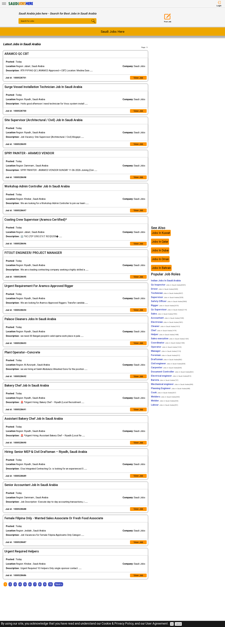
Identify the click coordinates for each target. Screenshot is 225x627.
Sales (164, 314)
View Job (138, 77)
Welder (164, 401)
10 (50, 585)
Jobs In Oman (160, 259)
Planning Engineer (170, 388)
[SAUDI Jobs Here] (20, 5)
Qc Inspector (168, 285)
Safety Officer (169, 301)
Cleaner (165, 326)
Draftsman (166, 359)
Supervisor (167, 297)
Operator (166, 347)
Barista (164, 380)
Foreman (165, 355)
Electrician (167, 322)
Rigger (165, 305)
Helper (165, 334)
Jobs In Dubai (160, 251)
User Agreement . (157, 623)
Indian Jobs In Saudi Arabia (166, 281)
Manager (166, 351)
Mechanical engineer (172, 384)
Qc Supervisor (169, 310)
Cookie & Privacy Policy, (118, 623)
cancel (178, 624)
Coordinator (168, 343)
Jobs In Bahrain (161, 268)
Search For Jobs (27, 21)
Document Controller (172, 372)
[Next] (58, 585)
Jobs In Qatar (160, 242)
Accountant (167, 318)
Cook (163, 393)
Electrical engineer (171, 376)
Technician (167, 293)
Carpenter (166, 368)
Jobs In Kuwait (161, 233)
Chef (163, 330)
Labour (164, 405)
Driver (164, 289)
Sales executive (170, 339)
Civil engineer (168, 363)
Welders (165, 397)
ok (172, 624)
